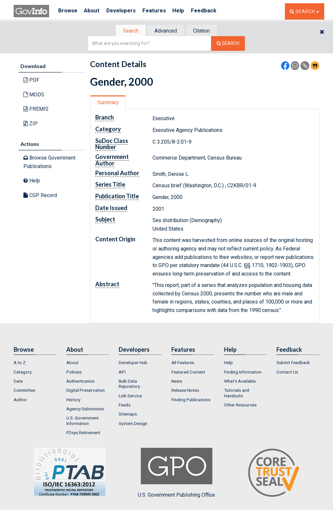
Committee (24, 391)
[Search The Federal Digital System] (228, 44)
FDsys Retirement (83, 433)
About (94, 11)
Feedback (216, 11)
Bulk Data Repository (129, 384)
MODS (33, 95)
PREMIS (35, 109)
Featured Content (188, 372)
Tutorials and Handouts (236, 394)
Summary (109, 103)
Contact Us (287, 372)
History (73, 400)
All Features (182, 363)
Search (127, 31)
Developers (126, 11)
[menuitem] (35, 363)
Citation (204, 31)
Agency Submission (85, 409)
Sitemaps (128, 415)
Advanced (165, 31)
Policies (74, 372)
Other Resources (240, 405)
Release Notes (185, 391)
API (122, 372)
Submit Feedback (293, 363)
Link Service (130, 396)
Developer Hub (133, 363)
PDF (31, 81)
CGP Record (40, 196)
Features (162, 11)
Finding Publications (190, 400)
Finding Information (242, 372)
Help (188, 11)
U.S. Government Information (82, 421)
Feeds (124, 405)
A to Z (20, 363)
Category (23, 372)
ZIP (30, 124)
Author (20, 400)
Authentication (80, 381)
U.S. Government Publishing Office (176, 474)
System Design (133, 424)
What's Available (240, 381)
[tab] (127, 31)
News (176, 381)
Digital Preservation (85, 391)
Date (18, 381)
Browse (68, 11)
